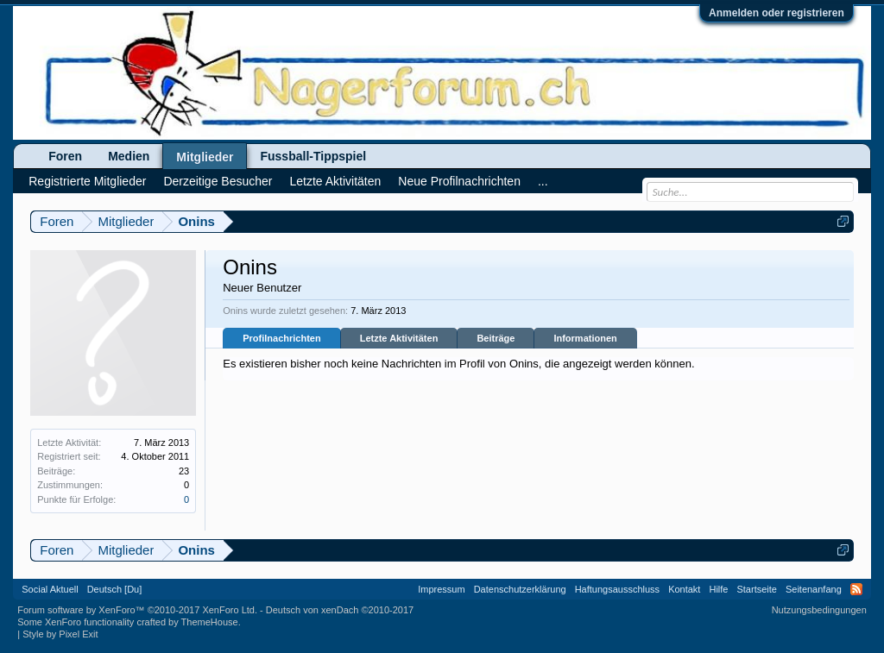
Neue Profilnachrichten (459, 181)
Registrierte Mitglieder (87, 181)
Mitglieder (204, 157)
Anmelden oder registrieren (776, 13)
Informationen (584, 338)
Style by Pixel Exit (60, 634)
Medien (128, 156)
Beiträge (496, 338)
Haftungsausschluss (617, 589)
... (543, 181)
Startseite (756, 589)
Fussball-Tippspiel (313, 156)
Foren (65, 156)
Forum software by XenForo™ (137, 610)
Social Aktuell (50, 589)
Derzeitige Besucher (217, 181)
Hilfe (718, 589)
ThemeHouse (209, 622)
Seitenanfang (814, 589)
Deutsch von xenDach (340, 610)
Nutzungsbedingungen (819, 610)
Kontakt (684, 589)
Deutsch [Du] (114, 589)
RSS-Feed (856, 589)
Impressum (441, 589)
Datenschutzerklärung (520, 589)
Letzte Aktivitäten (399, 338)
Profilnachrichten (281, 338)
